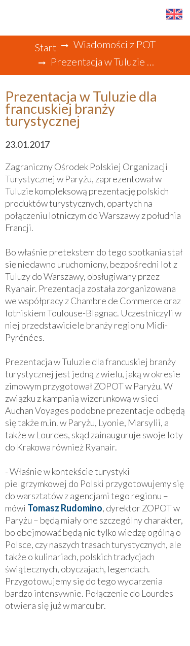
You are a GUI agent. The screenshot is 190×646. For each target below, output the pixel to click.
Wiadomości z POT (114, 44)
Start (45, 47)
